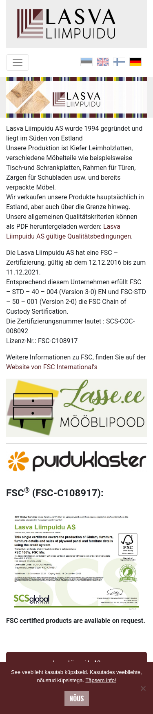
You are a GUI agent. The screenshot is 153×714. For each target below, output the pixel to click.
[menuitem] (86, 61)
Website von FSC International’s (52, 367)
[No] (143, 688)
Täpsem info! (100, 680)
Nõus (76, 698)
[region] (76, 97)
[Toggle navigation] (17, 62)
